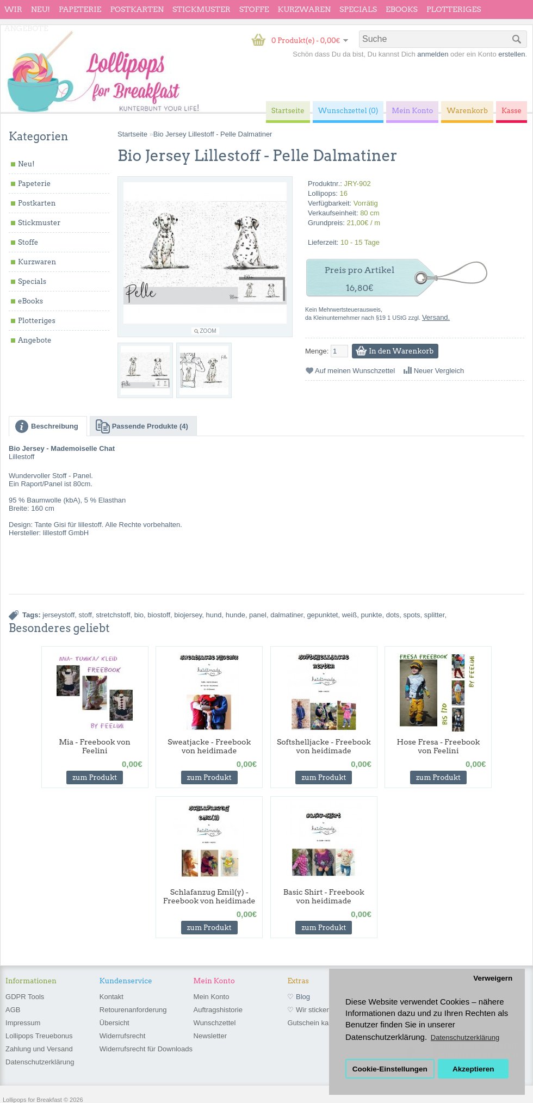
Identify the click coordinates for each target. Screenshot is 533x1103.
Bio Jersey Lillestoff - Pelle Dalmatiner (212, 134)
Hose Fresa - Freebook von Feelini (438, 746)
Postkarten (137, 9)
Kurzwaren (304, 9)
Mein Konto (212, 997)
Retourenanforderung (133, 1010)
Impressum (22, 1023)
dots (393, 615)
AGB (12, 1010)
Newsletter (210, 1036)
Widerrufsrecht (123, 1036)
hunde (235, 615)
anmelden (432, 54)
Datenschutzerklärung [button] (465, 1037)
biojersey (188, 615)
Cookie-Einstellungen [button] (389, 1069)
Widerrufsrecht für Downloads (146, 1049)
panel (257, 615)
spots (412, 615)
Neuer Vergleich (439, 371)
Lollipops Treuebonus (39, 1036)
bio (139, 615)
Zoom (208, 331)
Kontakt (111, 997)
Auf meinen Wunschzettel (355, 371)
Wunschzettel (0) (348, 111)
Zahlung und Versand (39, 1049)
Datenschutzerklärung (39, 1062)
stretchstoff (113, 615)
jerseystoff (58, 615)
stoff (85, 615)
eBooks (402, 9)
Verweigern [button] (492, 978)
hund (214, 615)
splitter (434, 615)
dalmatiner (286, 615)
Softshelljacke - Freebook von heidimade (324, 746)
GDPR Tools (24, 997)
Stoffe (254, 9)
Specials (358, 9)
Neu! (40, 9)
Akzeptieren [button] (473, 1069)
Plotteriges (453, 9)
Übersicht (114, 1023)
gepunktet (322, 615)
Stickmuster (201, 9)
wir (13, 9)
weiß (349, 615)
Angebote (26, 28)
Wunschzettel (215, 1023)
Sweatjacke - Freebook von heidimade (209, 746)
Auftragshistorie (218, 1010)
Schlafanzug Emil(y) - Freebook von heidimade (209, 896)
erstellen (511, 54)
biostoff (158, 615)
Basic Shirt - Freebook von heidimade (323, 896)
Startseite (132, 134)
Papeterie (80, 9)
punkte (371, 615)
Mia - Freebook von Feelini (95, 746)
